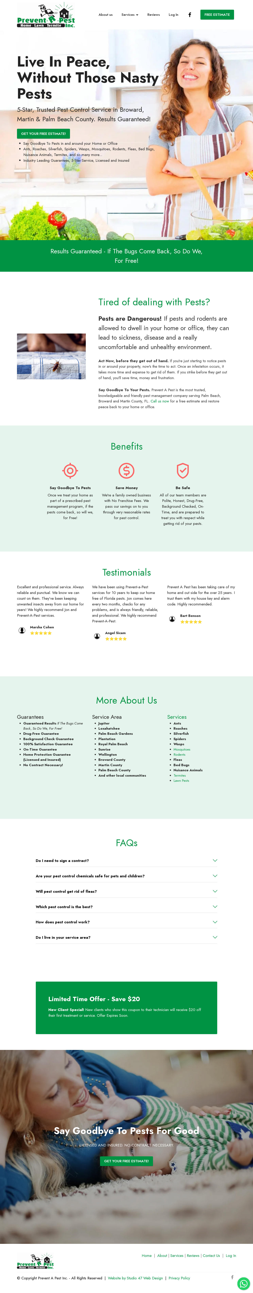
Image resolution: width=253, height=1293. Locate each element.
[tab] (126, 861)
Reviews (153, 14)
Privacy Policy (179, 1278)
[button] (126, 861)
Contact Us (211, 1255)
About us (105, 14)
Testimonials (126, 572)
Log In (173, 14)
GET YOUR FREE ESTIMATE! (43, 133)
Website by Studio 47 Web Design (135, 1278)
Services (128, 14)
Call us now (160, 401)
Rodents (179, 754)
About (162, 1255)
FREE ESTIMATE (217, 14)
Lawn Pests (181, 780)
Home (147, 1255)
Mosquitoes (182, 749)
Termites (180, 775)
